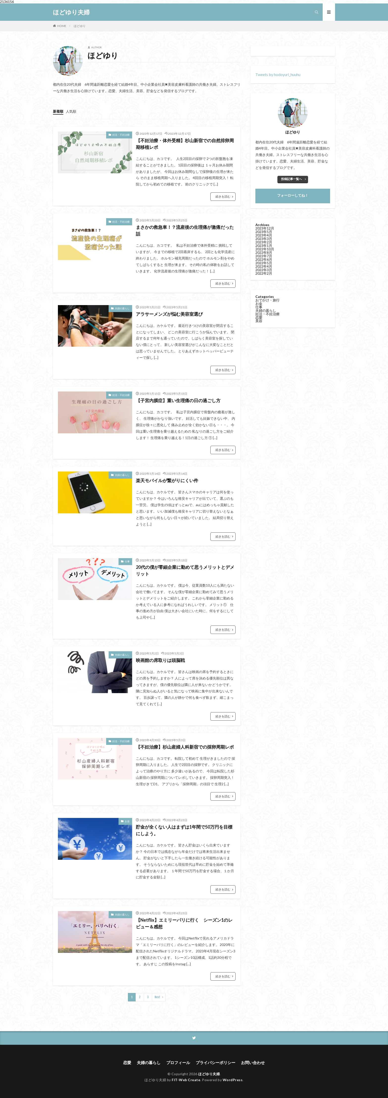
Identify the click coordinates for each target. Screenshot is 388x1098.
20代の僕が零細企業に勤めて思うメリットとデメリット (185, 570)
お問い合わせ (253, 1062)
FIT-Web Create (186, 1080)
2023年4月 (263, 235)
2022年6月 (263, 259)
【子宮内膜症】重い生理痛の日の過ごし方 (180, 400)
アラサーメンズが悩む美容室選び (169, 314)
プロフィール (178, 1062)
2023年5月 (263, 232)
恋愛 (258, 317)
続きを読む (223, 196)
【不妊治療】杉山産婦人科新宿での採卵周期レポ (185, 747)
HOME (61, 26)
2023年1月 (263, 245)
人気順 (71, 111)
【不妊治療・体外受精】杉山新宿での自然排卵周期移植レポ (185, 144)
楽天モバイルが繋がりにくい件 (167, 480)
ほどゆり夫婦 (71, 12)
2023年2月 (263, 242)
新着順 (58, 111)
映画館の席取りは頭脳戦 (160, 660)
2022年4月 (263, 266)
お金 (127, 821)
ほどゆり (80, 26)
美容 (258, 321)
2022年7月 (263, 256)
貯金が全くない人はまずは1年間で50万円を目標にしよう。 (184, 830)
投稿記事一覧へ (291, 179)
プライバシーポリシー (215, 1062)
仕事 (127, 561)
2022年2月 (263, 273)
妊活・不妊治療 (121, 134)
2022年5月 (263, 263)
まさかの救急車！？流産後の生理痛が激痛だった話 (185, 230)
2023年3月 (263, 238)
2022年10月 (264, 249)
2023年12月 (264, 228)
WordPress (233, 1080)
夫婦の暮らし (122, 308)
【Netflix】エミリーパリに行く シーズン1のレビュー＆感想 (184, 923)
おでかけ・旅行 (267, 300)
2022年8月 (263, 252)
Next (157, 997)
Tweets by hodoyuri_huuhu (277, 74)
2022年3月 (263, 270)
